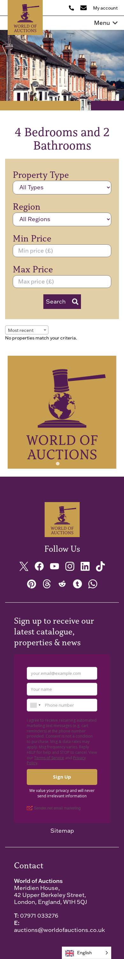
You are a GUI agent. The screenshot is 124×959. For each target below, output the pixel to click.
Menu (106, 22)
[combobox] (26, 330)
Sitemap (62, 830)
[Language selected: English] (86, 953)
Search (62, 301)
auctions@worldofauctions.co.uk (59, 930)
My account (105, 8)
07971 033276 (39, 915)
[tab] (57, 463)
